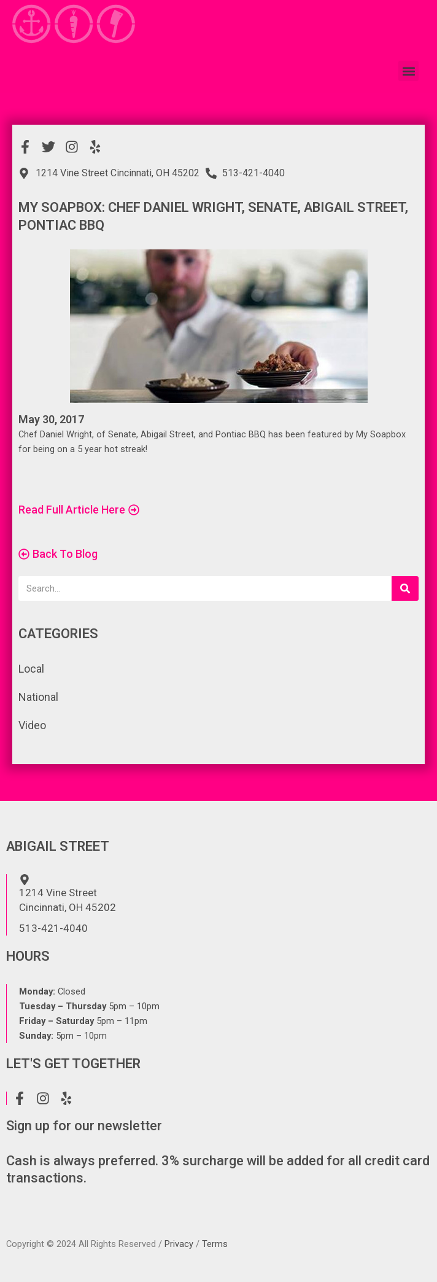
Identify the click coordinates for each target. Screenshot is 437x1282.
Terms (215, 1243)
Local (31, 668)
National (38, 696)
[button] (408, 61)
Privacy (178, 1243)
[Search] (405, 588)
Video (32, 725)
